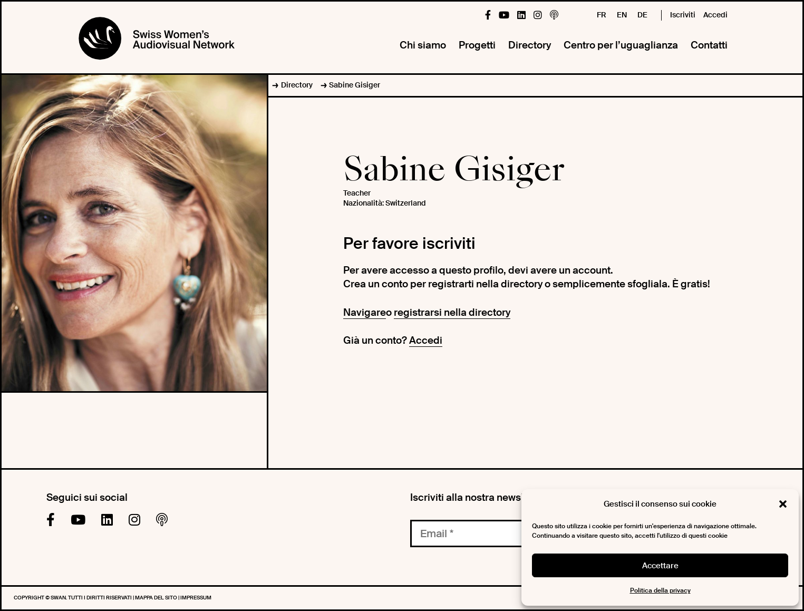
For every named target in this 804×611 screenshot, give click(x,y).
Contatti (709, 45)
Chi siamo (423, 45)
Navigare (364, 312)
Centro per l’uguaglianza (621, 45)
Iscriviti (682, 15)
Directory (529, 45)
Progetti (477, 45)
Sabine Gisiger (354, 85)
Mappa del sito (156, 597)
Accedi (715, 15)
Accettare (660, 565)
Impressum (195, 597)
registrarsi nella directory (452, 312)
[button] (783, 504)
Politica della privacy (660, 590)
